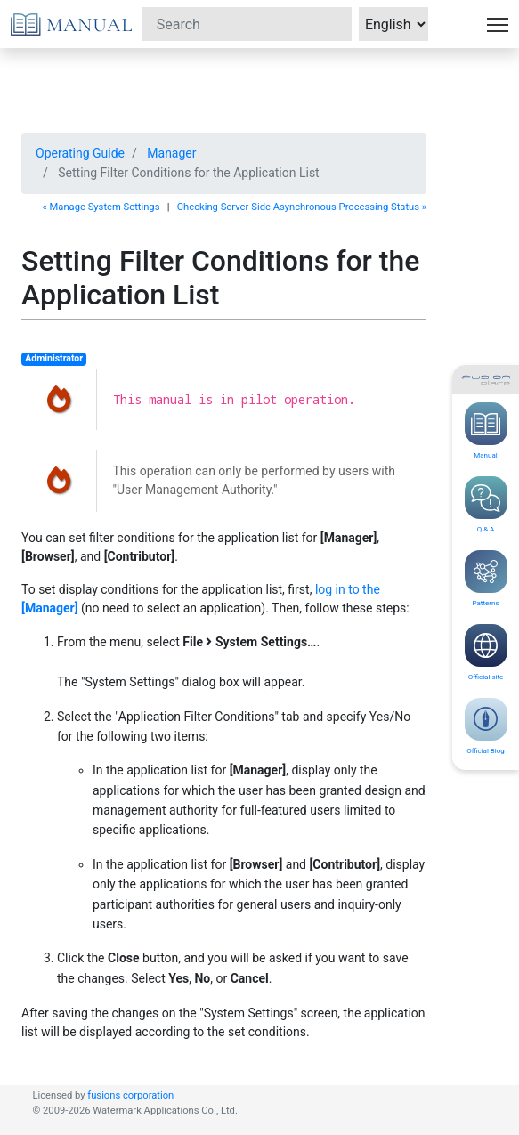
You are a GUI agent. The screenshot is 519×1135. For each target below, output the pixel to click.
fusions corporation (130, 1095)
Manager (171, 153)
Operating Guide (80, 153)
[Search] (247, 24)
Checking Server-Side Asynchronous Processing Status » (301, 207)
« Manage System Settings (101, 207)
